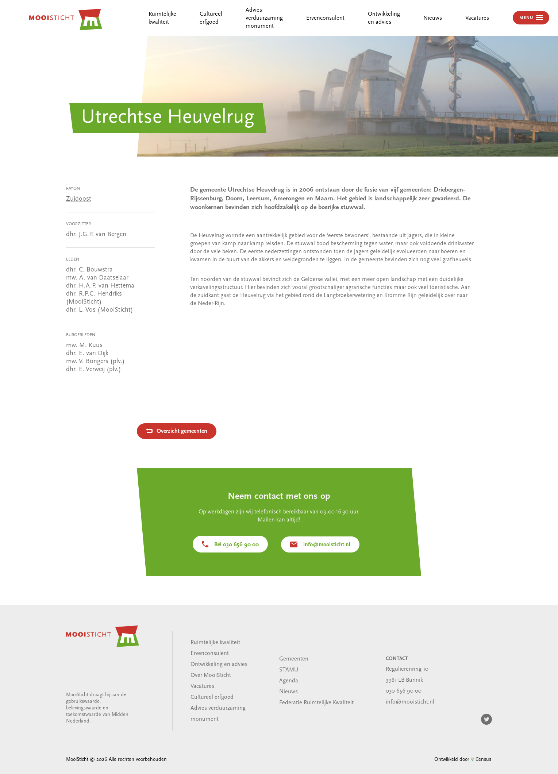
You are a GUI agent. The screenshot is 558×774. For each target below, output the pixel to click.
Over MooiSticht (211, 675)
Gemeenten (293, 659)
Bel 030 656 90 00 (236, 545)
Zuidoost (78, 199)
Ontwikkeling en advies (219, 664)
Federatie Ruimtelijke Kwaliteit (316, 703)
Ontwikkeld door (462, 759)
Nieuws (432, 18)
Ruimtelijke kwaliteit (215, 643)
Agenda (288, 681)
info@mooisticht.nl (326, 545)
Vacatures (477, 18)
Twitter (486, 719)
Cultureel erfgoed (212, 697)
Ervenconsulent (325, 18)
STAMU (288, 670)
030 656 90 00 (404, 691)
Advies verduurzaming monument (264, 18)
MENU (527, 18)
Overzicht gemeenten (182, 431)
